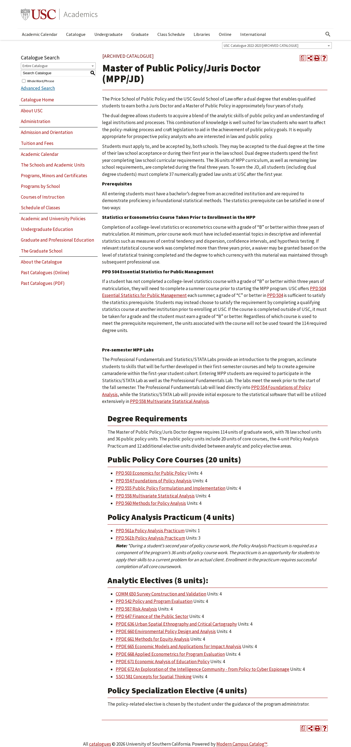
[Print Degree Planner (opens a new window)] (303, 58)
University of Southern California (38, 14)
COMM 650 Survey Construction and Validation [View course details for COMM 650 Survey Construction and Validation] (161, 594)
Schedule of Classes (40, 208)
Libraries (202, 34)
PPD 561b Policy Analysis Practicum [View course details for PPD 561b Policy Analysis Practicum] (150, 538)
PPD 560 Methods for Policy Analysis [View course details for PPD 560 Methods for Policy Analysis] (151, 503)
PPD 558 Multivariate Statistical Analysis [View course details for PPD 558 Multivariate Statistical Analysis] (169, 401)
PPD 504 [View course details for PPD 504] (275, 295)
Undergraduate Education (47, 229)
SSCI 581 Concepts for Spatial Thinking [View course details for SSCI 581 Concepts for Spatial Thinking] (154, 677)
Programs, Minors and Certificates (54, 176)
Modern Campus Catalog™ (241, 744)
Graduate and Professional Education (57, 240)
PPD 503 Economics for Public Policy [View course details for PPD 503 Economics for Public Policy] (151, 473)
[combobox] (277, 45)
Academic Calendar (39, 34)
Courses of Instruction (42, 197)
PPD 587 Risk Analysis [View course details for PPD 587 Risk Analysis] (136, 609)
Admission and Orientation (47, 132)
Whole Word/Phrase (40, 81)
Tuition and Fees (37, 143)
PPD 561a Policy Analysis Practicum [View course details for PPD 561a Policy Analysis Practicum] (150, 531)
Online (225, 34)
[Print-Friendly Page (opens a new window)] (317, 58)
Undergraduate (108, 34)
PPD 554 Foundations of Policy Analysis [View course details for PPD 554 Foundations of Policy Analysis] (154, 481)
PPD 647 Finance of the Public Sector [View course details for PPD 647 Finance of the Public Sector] (152, 616)
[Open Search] (327, 34)
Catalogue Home (37, 100)
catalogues (100, 744)
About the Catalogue (41, 262)
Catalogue (76, 34)
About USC (32, 111)
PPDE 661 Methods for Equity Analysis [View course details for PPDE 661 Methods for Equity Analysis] (152, 639)
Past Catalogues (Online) (45, 273)
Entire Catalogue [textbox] (34, 66)
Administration (35, 121)
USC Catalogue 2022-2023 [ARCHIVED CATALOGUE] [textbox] (261, 45)
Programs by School (40, 186)
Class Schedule (171, 34)
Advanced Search (38, 88)
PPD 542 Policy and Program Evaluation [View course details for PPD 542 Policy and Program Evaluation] (154, 601)
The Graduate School (42, 251)
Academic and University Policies (53, 219)
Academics (81, 14)
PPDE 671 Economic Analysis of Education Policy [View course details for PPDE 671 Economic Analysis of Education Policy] (163, 662)
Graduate (140, 34)
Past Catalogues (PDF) (43, 283)
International (253, 34)
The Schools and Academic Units (53, 165)
